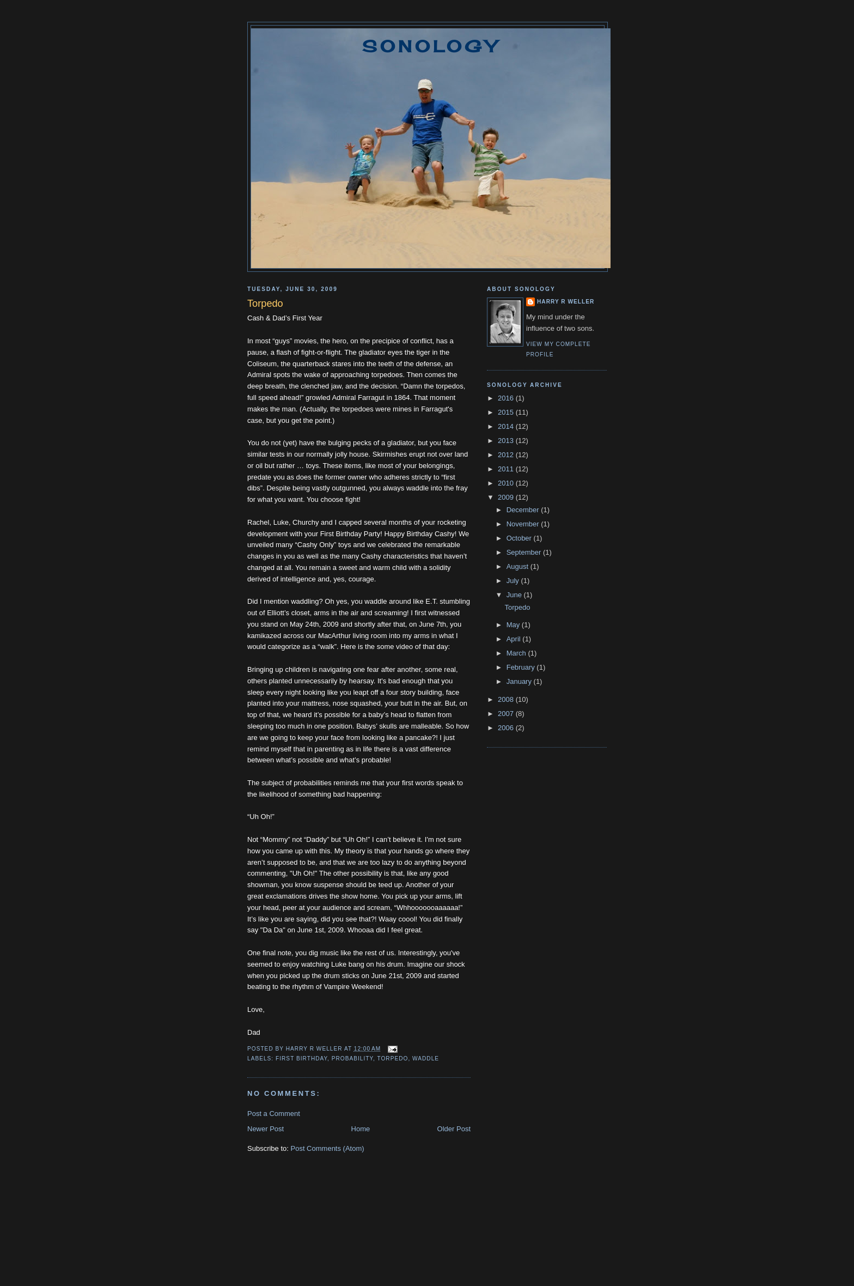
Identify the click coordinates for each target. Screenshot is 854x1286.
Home (360, 1129)
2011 (507, 469)
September (525, 552)
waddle (425, 1058)
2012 (507, 455)
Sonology (430, 46)
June (515, 595)
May (514, 625)
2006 (507, 728)
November (524, 524)
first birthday (301, 1058)
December (524, 510)
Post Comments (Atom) (327, 1148)
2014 (507, 426)
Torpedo (517, 607)
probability (352, 1058)
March (517, 653)
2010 (507, 483)
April (515, 639)
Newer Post (265, 1129)
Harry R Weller (565, 302)
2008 (507, 699)
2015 (507, 412)
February (522, 667)
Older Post (454, 1129)
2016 (507, 398)
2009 (507, 497)
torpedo (392, 1058)
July (514, 581)
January (520, 681)
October (520, 538)
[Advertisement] (427, 1236)
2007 (507, 713)
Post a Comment (273, 1113)
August (518, 566)
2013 (507, 440)
